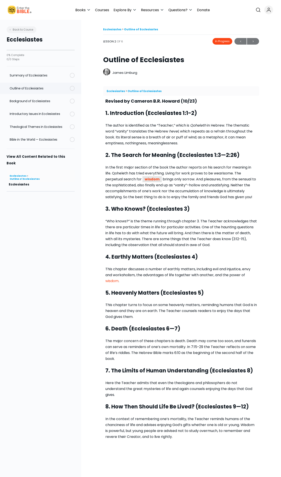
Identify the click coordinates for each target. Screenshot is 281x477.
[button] (123, 10)
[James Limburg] (106, 72)
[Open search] (264, 9)
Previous (240, 41)
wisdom (152, 179)
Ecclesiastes (18, 176)
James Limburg (124, 72)
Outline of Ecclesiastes (25, 179)
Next (253, 41)
